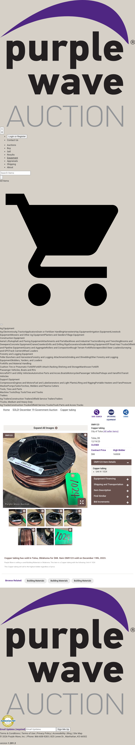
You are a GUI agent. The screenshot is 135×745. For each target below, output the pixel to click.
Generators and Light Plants (62, 382)
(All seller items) (111, 431)
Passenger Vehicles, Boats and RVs (18, 370)
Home (6, 409)
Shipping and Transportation (108, 484)
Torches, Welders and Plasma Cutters (40, 386)
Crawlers (42, 344)
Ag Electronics (7, 331)
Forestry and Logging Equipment (16, 354)
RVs (119, 373)
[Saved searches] (2, 130)
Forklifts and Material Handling (15, 363)
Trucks (79, 405)
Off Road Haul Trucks (117, 344)
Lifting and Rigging (85, 382)
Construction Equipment (12, 338)
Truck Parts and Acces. (64, 405)
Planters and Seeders (55, 335)
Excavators (74, 344)
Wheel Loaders (30, 351)
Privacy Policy (44, 733)
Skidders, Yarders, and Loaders (26, 360)
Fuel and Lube (41, 382)
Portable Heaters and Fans (108, 382)
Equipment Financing (105, 478)
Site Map (77, 733)
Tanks (18, 386)
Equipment (12, 158)
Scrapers (97, 347)
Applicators (31, 331)
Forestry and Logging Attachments (49, 357)
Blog (69, 733)
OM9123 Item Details (105, 462)
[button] (67, 316)
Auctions (11, 145)
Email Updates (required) (12, 729)
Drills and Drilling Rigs (58, 344)
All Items (4, 180)
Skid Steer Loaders (111, 347)
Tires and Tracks (34, 392)
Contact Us (12, 140)
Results (11, 154)
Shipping (11, 164)
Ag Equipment (7, 328)
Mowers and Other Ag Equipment (27, 335)
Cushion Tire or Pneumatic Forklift (17, 366)
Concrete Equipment (20, 344)
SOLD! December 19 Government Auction (35, 409)
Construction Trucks (20, 405)
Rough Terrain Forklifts (81, 347)
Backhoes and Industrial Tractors (82, 341)
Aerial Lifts (5, 341)
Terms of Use (28, 733)
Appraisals (12, 161)
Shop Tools (20, 392)
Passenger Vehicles (89, 373)
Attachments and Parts (53, 341)
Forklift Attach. (42, 366)
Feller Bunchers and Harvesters (16, 357)
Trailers (4, 395)
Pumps (11, 386)
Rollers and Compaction (58, 347)
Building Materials (35, 581)
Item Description (102, 490)
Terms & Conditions (10, 733)
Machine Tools (7, 392)
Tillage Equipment (75, 335)
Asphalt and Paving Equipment (26, 341)
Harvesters (69, 331)
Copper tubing (68, 409)
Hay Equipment (82, 331)
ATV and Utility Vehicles (19, 373)
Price (98, 450)
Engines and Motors (24, 382)
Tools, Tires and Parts (11, 389)
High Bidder (119, 450)
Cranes (34, 344)
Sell (9, 151)
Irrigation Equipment (100, 331)
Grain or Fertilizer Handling (50, 331)
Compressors (7, 382)
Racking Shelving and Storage (65, 366)
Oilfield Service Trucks (42, 405)
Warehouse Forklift (89, 366)
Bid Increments (102, 501)
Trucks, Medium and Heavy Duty (16, 402)
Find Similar (100, 496)
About (10, 167)
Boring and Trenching (109, 341)
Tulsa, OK (95, 438)
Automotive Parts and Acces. (46, 373)
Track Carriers (16, 351)
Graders (84, 344)
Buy (9, 148)
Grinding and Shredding (79, 357)
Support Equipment (10, 379)
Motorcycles (73, 373)
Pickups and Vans (108, 373)
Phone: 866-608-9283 (38, 736)
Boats (64, 373)
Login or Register (17, 136)
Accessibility (59, 733)
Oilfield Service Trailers (43, 398)
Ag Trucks (5, 405)
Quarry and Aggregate (35, 347)
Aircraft (4, 373)
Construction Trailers (21, 398)
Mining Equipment (97, 344)
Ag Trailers (5, 398)
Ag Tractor (20, 331)
